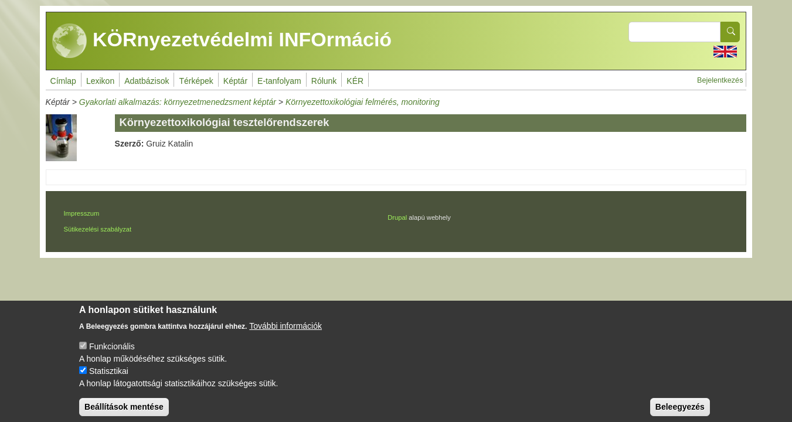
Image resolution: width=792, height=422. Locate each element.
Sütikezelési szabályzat (97, 229)
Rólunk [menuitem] (324, 81)
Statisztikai (108, 379)
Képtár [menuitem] (235, 81)
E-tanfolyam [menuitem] (279, 81)
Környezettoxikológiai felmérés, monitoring (362, 102)
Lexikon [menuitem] (100, 81)
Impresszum (81, 213)
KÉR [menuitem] (354, 81)
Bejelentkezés (720, 80)
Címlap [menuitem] (63, 81)
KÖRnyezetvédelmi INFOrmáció (222, 41)
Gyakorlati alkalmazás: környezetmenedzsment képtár (177, 102)
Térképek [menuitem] (196, 81)
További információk (285, 334)
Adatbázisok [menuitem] (146, 81)
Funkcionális (112, 355)
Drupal (397, 217)
